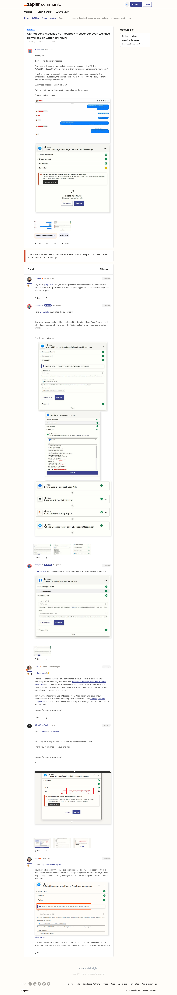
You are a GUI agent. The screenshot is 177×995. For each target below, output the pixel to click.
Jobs (113, 984)
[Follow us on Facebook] (30, 984)
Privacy (153, 990)
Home (26, 18)
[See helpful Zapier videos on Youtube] (48, 984)
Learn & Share (46, 11)
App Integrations (149, 984)
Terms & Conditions (79, 974)
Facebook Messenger (45, 236)
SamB (37, 667)
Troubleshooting (49, 18)
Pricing (70, 984)
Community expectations (133, 44)
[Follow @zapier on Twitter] (44, 984)
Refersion (64, 235)
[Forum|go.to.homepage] (43, 4)
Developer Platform (91, 984)
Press (105, 984)
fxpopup (38, 50)
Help (78, 984)
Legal (145, 990)
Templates (134, 984)
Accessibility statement (96, 974)
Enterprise (122, 984)
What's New (63, 11)
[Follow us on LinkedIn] (35, 984)
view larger (40, 937)
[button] (136, 4)
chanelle (38, 278)
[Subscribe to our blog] (39, 984)
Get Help (29, 11)
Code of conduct (129, 36)
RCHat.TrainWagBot (42, 725)
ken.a (37, 858)
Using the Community (131, 40)
